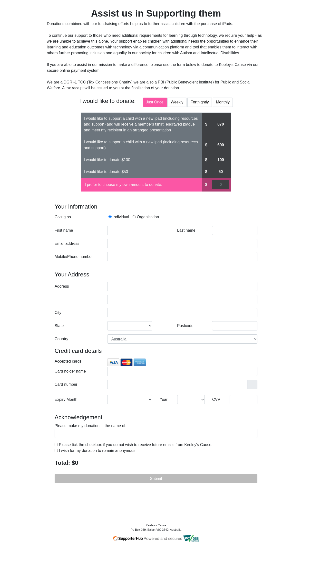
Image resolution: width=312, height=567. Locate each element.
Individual (118, 217)
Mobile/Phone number (74, 257)
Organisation (146, 217)
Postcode (185, 326)
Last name (186, 230)
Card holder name (70, 371)
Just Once (155, 101)
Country (61, 339)
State (59, 326)
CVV (216, 399)
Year (163, 399)
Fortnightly (200, 101)
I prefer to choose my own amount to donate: (123, 185)
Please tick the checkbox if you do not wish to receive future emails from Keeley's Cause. (133, 445)
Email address (67, 243)
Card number (66, 384)
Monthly (223, 101)
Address (62, 286)
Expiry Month (66, 399)
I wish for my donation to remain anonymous (95, 450)
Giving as (63, 217)
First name (64, 230)
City (58, 313)
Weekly (177, 101)
